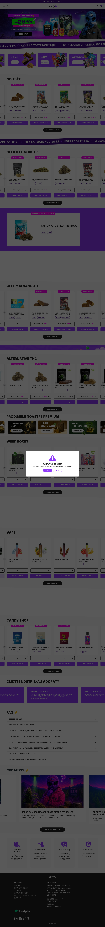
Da (48, 470)
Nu (57, 470)
